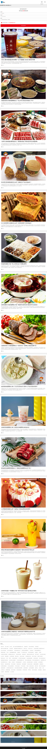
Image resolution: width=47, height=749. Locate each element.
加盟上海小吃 (30, 648)
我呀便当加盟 (3, 652)
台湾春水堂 (2, 669)
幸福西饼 (18, 652)
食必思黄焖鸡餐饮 (29, 658)
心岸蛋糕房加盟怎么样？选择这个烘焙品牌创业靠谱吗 (15, 509)
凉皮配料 (36, 652)
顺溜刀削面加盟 (14, 658)
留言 (1, 18)
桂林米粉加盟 (35, 658)
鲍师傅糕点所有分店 (11, 654)
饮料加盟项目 (40, 662)
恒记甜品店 (31, 650)
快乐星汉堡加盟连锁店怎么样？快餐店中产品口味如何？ (16, 182)
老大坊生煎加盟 (3, 650)
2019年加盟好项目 (10, 650)
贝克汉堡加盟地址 (31, 652)
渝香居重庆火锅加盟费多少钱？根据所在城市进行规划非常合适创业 (19, 304)
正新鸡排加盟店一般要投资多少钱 (39, 648)
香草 (7, 658)
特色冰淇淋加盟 (31, 646)
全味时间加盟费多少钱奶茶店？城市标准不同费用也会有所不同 (18, 631)
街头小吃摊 (6, 646)
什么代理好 (12, 671)
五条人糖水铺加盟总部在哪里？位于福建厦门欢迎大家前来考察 (18, 59)
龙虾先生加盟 (22, 656)
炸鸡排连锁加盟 (19, 669)
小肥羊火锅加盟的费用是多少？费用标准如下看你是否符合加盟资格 (19, 141)
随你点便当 (17, 656)
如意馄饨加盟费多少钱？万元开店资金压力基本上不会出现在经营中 (19, 386)
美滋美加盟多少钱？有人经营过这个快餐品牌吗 (14, 264)
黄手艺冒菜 (37, 654)
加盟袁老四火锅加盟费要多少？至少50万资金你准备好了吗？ (17, 100)
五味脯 (40, 652)
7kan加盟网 (23, 748)
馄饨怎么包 (25, 648)
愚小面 (11, 646)
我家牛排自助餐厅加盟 (4, 648)
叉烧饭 (9, 662)
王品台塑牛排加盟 (42, 654)
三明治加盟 (11, 648)
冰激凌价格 (26, 646)
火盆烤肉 (2, 671)
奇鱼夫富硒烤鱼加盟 (28, 660)
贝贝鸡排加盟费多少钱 (20, 660)
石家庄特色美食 (18, 654)
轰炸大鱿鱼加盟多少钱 (36, 660)
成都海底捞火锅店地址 (4, 660)
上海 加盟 (24, 662)
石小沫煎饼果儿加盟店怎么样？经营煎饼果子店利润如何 (16, 223)
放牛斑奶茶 (35, 662)
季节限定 (29, 669)
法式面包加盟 (12, 656)
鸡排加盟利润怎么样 (4, 662)
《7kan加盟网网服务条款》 (11, 22)
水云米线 (2, 656)
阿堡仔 (10, 658)
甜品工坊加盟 (34, 656)
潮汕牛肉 (2, 646)
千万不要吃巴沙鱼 (24, 652)
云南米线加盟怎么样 (17, 650)
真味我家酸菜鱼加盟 (13, 652)
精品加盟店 (40, 669)
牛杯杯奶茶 (36, 646)
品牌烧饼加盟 (8, 669)
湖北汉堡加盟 (13, 669)
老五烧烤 (13, 662)
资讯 (2, 65)
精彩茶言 (44, 669)
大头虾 (7, 652)
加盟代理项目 (7, 671)
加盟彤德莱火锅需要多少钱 (18, 648)
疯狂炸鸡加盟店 (34, 669)
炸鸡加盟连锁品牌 (18, 662)
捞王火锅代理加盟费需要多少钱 (18, 646)
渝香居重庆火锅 (43, 660)
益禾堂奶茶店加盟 (29, 662)
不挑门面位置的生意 (42, 658)
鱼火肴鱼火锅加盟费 (12, 660)
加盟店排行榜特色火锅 (30, 654)
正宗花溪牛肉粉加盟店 (21, 658)
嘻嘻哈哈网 (24, 654)
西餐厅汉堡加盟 (40, 656)
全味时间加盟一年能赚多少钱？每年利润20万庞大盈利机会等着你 (18, 590)
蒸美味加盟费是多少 (38, 650)
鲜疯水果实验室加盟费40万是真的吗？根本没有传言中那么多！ (18, 550)
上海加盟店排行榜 (28, 656)
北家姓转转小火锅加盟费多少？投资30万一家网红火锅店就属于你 (18, 345)
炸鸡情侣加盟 (25, 669)
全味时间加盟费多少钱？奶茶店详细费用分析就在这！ (15, 427)
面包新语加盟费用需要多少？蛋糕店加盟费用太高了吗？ (16, 468)
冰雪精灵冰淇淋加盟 (4, 654)
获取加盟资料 (23, 25)
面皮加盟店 (6, 656)
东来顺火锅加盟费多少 (25, 650)
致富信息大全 (3, 658)
